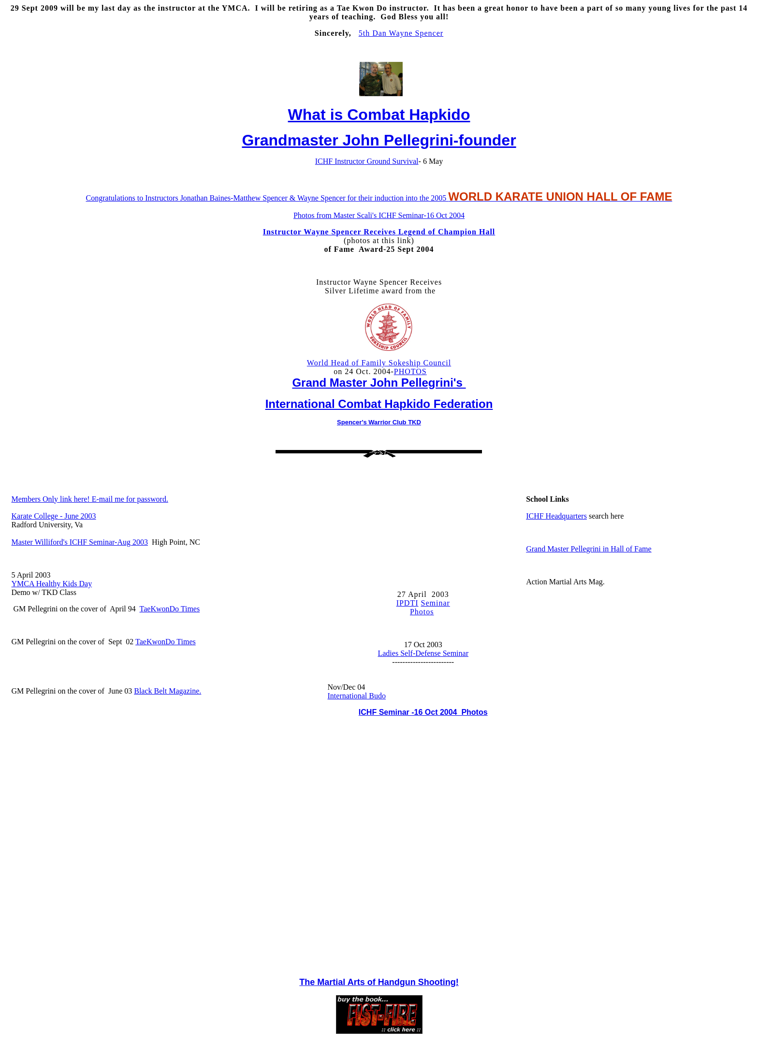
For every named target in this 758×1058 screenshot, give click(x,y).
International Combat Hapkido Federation (379, 403)
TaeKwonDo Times (170, 609)
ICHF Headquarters (556, 516)
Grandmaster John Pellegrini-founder (379, 140)
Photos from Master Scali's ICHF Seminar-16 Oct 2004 (379, 215)
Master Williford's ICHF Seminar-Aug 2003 (80, 542)
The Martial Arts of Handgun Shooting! (378, 982)
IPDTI (407, 603)
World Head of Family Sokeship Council (379, 363)
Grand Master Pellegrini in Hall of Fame (589, 549)
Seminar (435, 603)
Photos (422, 612)
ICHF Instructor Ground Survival (367, 161)
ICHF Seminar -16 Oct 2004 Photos (423, 712)
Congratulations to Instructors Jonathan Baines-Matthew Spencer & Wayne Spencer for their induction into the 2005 (379, 198)
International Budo (357, 696)
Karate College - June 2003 (54, 516)
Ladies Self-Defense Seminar (423, 653)
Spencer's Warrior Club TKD (379, 422)
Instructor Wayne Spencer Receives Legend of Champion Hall (379, 232)
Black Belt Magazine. (167, 691)
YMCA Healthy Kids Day (52, 584)
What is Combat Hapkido (379, 114)
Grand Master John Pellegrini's (379, 382)
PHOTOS (410, 371)
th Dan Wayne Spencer (403, 33)
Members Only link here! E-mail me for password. (90, 499)
